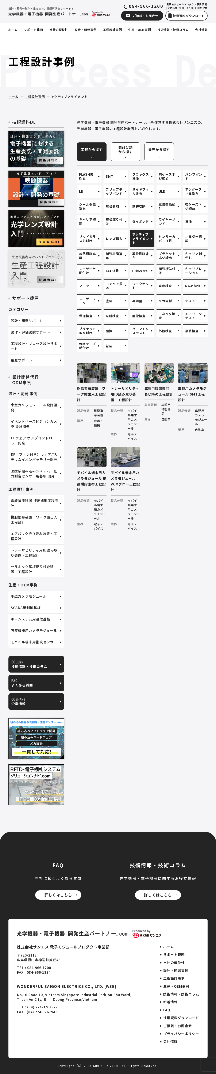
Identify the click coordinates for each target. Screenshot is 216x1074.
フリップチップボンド (114, 191)
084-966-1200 (146, 6)
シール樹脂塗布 (87, 206)
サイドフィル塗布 (140, 191)
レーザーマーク (87, 300)
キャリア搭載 (87, 221)
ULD (162, 191)
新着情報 (170, 1002)
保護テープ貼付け (87, 346)
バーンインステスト (140, 331)
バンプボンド (193, 176)
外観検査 (165, 331)
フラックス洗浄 (140, 176)
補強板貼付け (167, 270)
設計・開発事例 (175, 970)
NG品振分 (192, 286)
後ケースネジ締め (193, 206)
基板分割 (112, 206)
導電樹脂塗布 (140, 255)
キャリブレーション (193, 270)
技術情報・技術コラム (181, 994)
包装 (109, 346)
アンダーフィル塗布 (193, 191)
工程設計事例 (35, 97)
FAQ (166, 1010)
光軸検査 (112, 316)
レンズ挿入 (114, 238)
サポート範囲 (174, 954)
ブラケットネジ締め (167, 255)
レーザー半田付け (87, 270)
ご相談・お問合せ (177, 1025)
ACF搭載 (112, 271)
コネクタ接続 (167, 316)
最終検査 (192, 331)
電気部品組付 (167, 206)
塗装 (109, 301)
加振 (109, 331)
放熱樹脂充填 (87, 255)
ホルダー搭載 (193, 238)
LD (81, 191)
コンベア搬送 (114, 285)
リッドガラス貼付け (87, 238)
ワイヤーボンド (167, 221)
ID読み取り (140, 271)
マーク (84, 286)
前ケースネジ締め (167, 176)
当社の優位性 (174, 962)
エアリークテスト (193, 316)
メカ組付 (165, 301)
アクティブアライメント (140, 238)
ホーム (13, 97)
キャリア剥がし (193, 255)
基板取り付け (114, 221)
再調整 (137, 301)
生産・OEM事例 (176, 986)
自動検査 (165, 286)
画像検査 (139, 316)
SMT (109, 176)
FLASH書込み (86, 176)
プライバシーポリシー (181, 1033)
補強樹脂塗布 (114, 255)
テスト (190, 301)
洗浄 (188, 221)
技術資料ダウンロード (181, 1017)
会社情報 (170, 1041)
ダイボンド (140, 221)
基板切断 (139, 206)
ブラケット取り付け (87, 331)
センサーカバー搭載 (167, 238)
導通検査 (86, 316)
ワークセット (140, 285)
